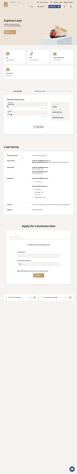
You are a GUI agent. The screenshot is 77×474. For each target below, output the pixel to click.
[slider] (8, 106)
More (19, 2)
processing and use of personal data (38, 271)
